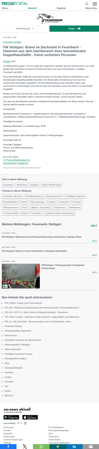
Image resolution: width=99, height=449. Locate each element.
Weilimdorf (22, 185)
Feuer (25, 208)
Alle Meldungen (25, 29)
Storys (5, 8)
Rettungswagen (38, 202)
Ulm (6, 386)
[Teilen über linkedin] (74, 446)
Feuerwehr (36, 213)
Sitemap (7, 443)
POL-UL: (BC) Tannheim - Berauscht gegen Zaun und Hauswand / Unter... (38, 321)
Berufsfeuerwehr (54, 196)
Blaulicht (32, 8)
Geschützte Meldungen (59, 443)
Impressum (8, 427)
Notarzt (52, 202)
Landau (8, 377)
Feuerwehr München (12, 196)
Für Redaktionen (56, 427)
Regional (61, 8)
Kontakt (6, 430)
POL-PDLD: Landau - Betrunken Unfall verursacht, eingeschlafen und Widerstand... (43, 317)
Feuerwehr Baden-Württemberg (59, 213)
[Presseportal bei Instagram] (24, 423)
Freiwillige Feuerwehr (75, 196)
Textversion (53, 437)
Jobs (50, 433)
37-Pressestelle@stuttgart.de (16, 160)
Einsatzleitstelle (10, 202)
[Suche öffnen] (87, 4)
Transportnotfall (10, 213)
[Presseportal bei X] (20, 423)
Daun (7, 363)
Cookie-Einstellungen (13, 440)
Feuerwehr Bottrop (13, 326)
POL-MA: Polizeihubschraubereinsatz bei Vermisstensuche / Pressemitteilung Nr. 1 (42, 308)
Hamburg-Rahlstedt (14, 368)
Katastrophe (59, 208)
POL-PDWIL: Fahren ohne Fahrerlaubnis (23, 303)
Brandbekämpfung (34, 196)
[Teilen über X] (24, 446)
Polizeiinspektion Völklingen (17, 345)
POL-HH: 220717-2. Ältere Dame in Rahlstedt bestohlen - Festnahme (36, 312)
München (9, 396)
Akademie (8, 433)
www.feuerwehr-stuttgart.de (15, 163)
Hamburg (9, 372)
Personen (76, 202)
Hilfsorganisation (10, 208)
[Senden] (90, 446)
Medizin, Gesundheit (40, 208)
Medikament (74, 208)
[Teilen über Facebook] (8, 446)
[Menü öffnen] (94, 4)
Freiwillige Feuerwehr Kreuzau (18, 354)
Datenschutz (9, 437)
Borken (8, 391)
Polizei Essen (11, 335)
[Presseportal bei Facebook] (17, 423)
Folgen (74, 29)
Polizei (24, 213)
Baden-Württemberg (51, 185)
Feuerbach (8, 185)
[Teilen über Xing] (58, 446)
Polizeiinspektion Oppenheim (18, 331)
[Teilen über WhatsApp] (41, 446)
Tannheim (9, 382)
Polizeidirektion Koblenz (16, 359)
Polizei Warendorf (13, 349)
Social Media (54, 440)
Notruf (24, 202)
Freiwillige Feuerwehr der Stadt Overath (23, 340)
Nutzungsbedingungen (58, 430)
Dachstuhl (64, 202)
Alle (94, 225)
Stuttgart (7, 61)
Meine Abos (91, 8)
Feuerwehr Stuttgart (12, 42)
